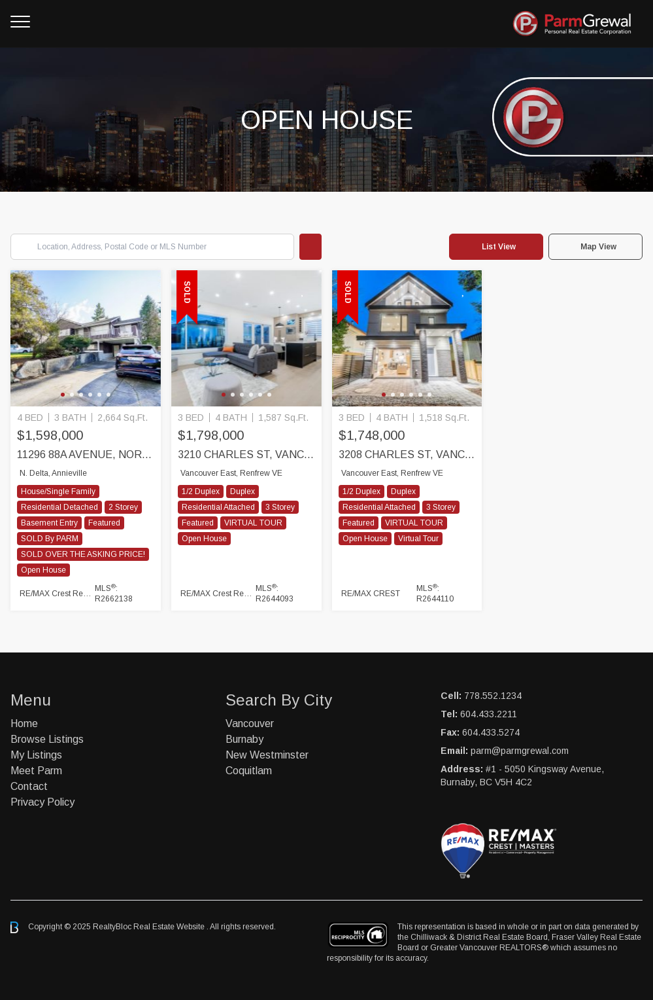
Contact (29, 786)
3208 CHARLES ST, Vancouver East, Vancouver (407, 454)
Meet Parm (36, 770)
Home (24, 723)
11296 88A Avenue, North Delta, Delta (85, 454)
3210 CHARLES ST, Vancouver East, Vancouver (246, 454)
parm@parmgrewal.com (520, 750)
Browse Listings (47, 739)
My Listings (36, 754)
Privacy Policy (42, 802)
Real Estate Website (170, 926)
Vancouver (250, 723)
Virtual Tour (418, 538)
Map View (598, 246)
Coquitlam (249, 770)
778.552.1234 (493, 695)
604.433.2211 (488, 714)
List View (499, 246)
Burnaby (244, 739)
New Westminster (267, 754)
